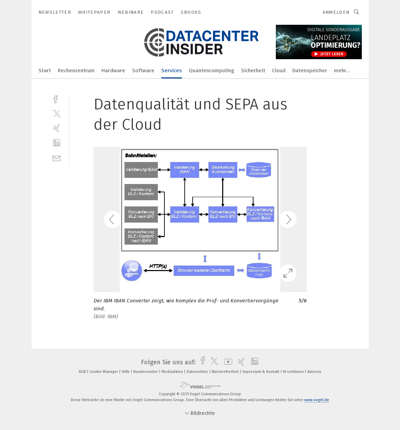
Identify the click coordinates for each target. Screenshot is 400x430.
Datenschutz (198, 371)
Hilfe (126, 371)
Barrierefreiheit (226, 371)
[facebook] (56, 98)
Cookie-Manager (104, 371)
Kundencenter (146, 371)
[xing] (56, 128)
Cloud (278, 70)
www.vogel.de (316, 400)
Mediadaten (173, 371)
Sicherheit (253, 70)
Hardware (113, 70)
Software (143, 70)
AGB (83, 371)
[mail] (56, 157)
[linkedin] (56, 143)
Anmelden (336, 12)
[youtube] (226, 362)
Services (171, 70)
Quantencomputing (211, 70)
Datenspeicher (309, 70)
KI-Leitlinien (294, 371)
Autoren (314, 371)
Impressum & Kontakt (261, 371)
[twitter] (56, 113)
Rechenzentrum (76, 70)
